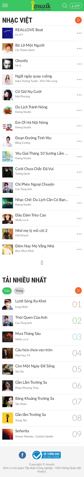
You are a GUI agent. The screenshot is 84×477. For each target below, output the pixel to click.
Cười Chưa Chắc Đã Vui (34, 169)
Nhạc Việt (17, 20)
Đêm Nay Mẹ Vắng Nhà (34, 246)
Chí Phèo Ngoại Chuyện (34, 184)
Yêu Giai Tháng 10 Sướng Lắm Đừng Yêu (42, 153)
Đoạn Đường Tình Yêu (33, 138)
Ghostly (21, 61)
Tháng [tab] (19, 290)
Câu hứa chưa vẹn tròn (33, 350)
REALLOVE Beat (29, 30)
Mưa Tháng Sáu (28, 334)
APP (75, 6)
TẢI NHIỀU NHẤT (24, 280)
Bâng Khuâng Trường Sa (34, 398)
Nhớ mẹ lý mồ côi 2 (31, 231)
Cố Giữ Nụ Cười (28, 92)
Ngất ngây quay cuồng (33, 76)
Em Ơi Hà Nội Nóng (31, 122)
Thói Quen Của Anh (31, 317)
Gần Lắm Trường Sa (31, 382)
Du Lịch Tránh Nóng (31, 107)
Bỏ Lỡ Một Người (29, 45)
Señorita (22, 431)
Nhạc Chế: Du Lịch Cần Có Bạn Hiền (42, 200)
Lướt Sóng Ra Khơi (30, 301)
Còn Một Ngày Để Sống (35, 366)
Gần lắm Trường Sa (30, 415)
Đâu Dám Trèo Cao (30, 215)
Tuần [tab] (7, 290)
